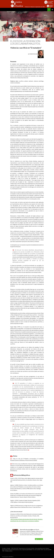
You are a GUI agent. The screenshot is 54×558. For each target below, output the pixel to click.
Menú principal (52, 9)
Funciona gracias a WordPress (8, 556)
